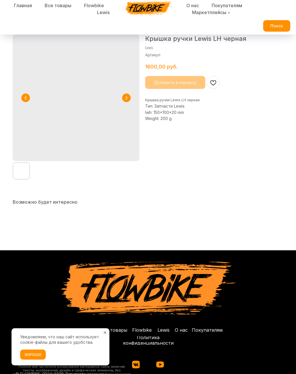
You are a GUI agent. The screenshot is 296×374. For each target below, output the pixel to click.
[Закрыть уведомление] (105, 332)
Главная (23, 5)
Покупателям (227, 5)
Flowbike (94, 5)
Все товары (58, 5)
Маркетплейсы (209, 12)
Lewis (103, 12)
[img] (160, 364)
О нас (192, 5)
